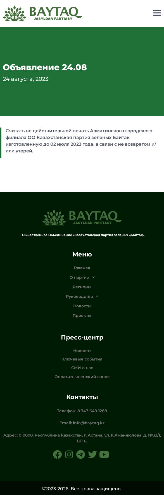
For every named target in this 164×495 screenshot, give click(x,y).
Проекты (82, 315)
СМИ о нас (82, 367)
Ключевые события (82, 359)
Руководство (82, 296)
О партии (82, 277)
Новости (82, 305)
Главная (82, 267)
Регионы (82, 286)
